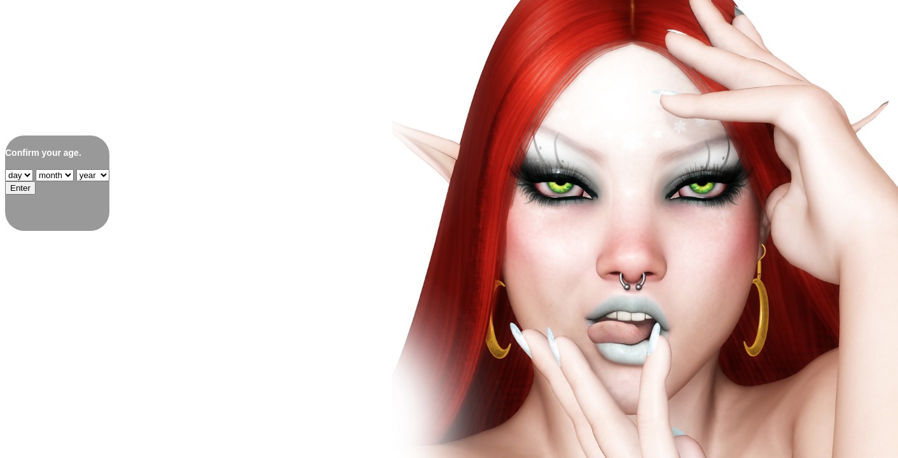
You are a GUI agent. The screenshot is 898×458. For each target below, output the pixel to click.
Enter (20, 188)
